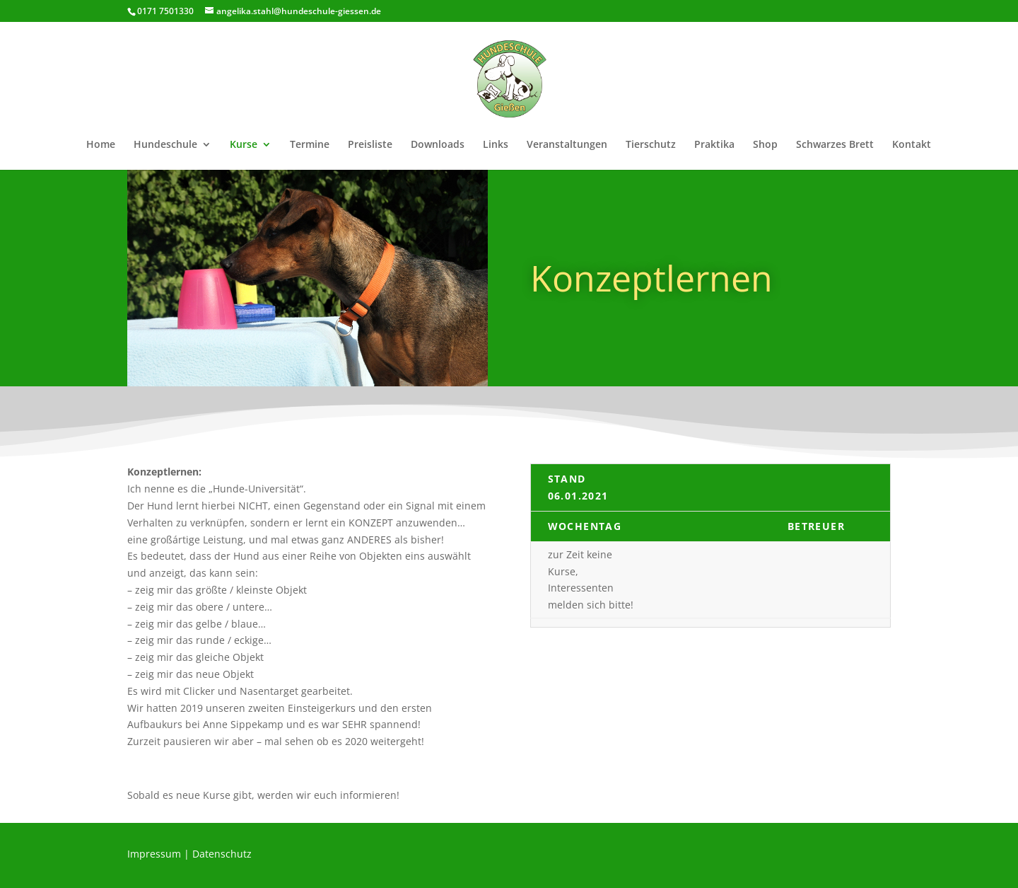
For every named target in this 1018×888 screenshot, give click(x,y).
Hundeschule (165, 145)
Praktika (714, 145)
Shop (765, 145)
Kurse (243, 145)
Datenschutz (222, 853)
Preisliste (370, 145)
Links (495, 145)
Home (100, 145)
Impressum (154, 853)
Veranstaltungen (567, 145)
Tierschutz (651, 145)
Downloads (437, 145)
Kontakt (911, 145)
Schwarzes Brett (835, 145)
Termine (309, 145)
